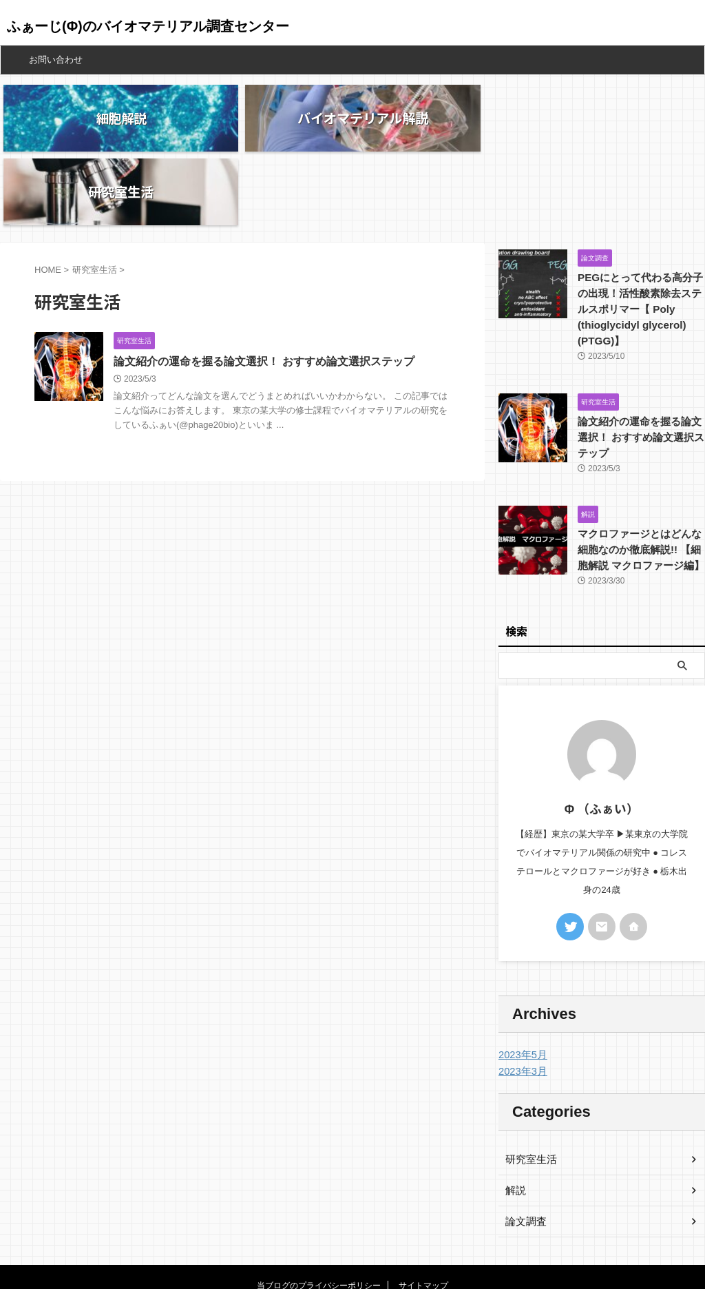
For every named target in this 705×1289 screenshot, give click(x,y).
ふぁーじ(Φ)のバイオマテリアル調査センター (148, 26)
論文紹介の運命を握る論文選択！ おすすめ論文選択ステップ (264, 290)
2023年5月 (521, 980)
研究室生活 (529, 1085)
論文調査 (524, 1147)
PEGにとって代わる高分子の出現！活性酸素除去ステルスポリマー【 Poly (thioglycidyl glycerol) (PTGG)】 (641, 237)
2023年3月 (521, 996)
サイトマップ (423, 1211)
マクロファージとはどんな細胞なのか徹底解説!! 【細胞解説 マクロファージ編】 (640, 476)
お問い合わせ (56, 59)
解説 (515, 1116)
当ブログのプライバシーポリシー (319, 1211)
